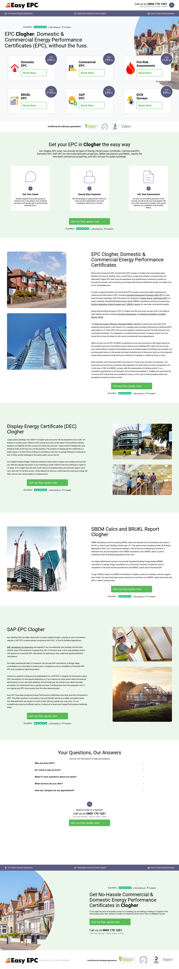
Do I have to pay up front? (48, 770)
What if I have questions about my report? (56, 777)
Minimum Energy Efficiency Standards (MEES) (114, 324)
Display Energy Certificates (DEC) (154, 298)
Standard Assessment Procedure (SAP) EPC (145, 295)
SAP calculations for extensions (20, 647)
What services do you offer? (49, 783)
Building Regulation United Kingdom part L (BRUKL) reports (115, 304)
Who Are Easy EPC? (45, 763)
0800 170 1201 (157, 4)
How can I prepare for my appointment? (54, 790)
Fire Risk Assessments (127, 314)
